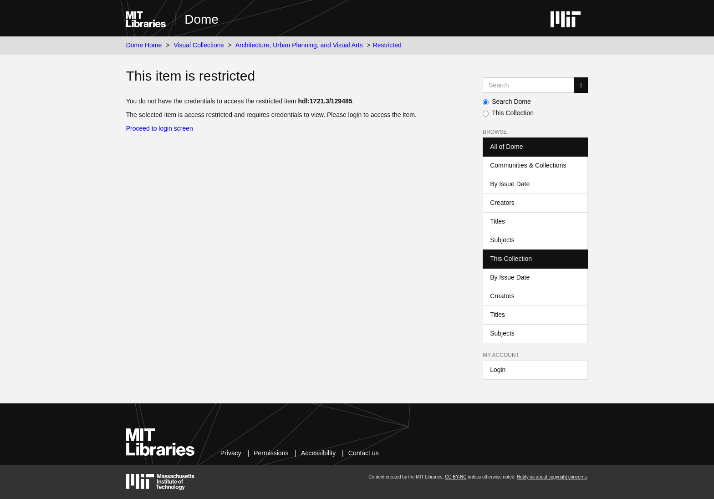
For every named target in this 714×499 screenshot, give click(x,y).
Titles (497, 221)
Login (497, 369)
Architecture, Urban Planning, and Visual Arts (299, 45)
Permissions (271, 453)
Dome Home (144, 45)
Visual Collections (198, 45)
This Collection (508, 113)
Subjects (502, 240)
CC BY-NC (455, 476)
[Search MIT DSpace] (528, 85)
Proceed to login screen (159, 128)
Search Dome (507, 101)
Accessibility (318, 453)
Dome (201, 19)
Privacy (230, 453)
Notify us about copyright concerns (551, 476)
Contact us (363, 453)
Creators (502, 202)
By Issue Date (510, 184)
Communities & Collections (528, 165)
